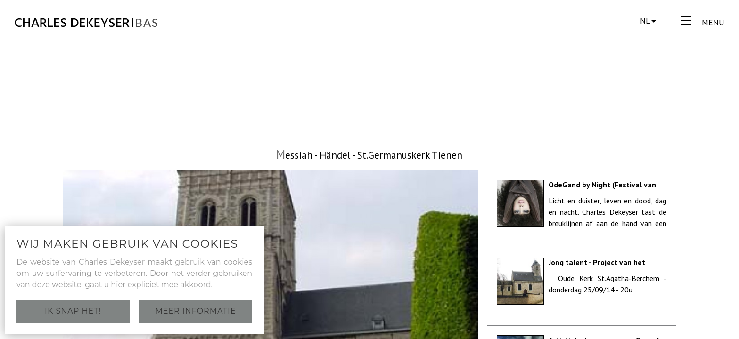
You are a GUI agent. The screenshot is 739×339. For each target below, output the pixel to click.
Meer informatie (195, 311)
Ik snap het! (73, 311)
